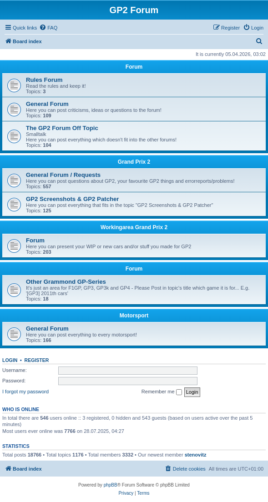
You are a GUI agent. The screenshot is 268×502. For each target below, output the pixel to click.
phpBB (110, 484)
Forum (134, 67)
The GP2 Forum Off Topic (62, 128)
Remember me (162, 392)
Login (9, 360)
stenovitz (196, 454)
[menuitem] (48, 27)
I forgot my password (25, 391)
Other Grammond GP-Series (66, 281)
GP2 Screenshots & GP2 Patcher (72, 199)
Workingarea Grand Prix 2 (134, 227)
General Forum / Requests (63, 174)
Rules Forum (44, 79)
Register (37, 360)
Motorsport (134, 315)
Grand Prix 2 (134, 162)
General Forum (47, 103)
